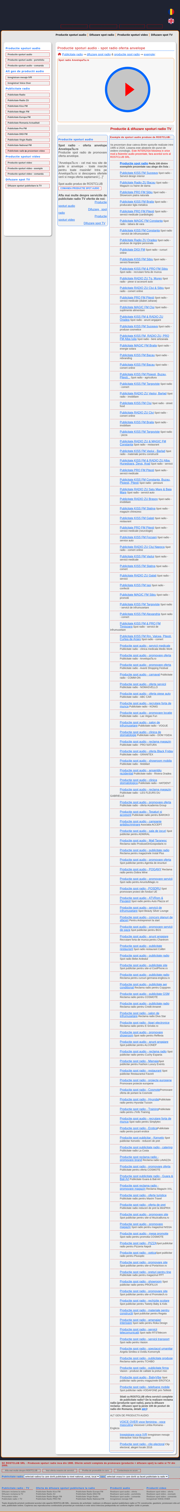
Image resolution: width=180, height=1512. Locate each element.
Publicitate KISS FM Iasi (135, 585)
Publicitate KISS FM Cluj (135, 403)
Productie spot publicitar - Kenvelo (142, 1137)
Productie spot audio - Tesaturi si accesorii (141, 813)
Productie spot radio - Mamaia (139, 1061)
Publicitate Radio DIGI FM (88, 1494)
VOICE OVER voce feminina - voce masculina (142, 1423)
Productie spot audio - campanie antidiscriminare (140, 823)
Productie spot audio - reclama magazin (145, 741)
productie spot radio (127, 54)
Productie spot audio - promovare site (144, 1214)
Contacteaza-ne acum (127, 1470)
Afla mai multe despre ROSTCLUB (21, 1470)
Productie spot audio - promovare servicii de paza (146, 928)
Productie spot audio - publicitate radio (144, 850)
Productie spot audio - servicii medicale (145, 645)
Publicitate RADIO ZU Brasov (139, 499)
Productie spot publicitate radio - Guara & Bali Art (146, 1178)
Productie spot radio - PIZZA (138, 1243)
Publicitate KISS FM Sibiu (136, 259)
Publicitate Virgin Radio (20, 140)
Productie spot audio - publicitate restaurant (141, 947)
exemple (149, 54)
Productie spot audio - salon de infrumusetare (140, 724)
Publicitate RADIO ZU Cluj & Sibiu (142, 287)
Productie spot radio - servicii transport (144, 1339)
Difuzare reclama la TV (12, 1494)
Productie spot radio (134, 163)
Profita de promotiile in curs (95, 1470)
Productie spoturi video (132, 34)
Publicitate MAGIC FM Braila (138, 345)
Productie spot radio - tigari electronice (144, 1022)
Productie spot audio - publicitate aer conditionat (143, 986)
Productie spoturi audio (71, 34)
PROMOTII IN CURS (132, 26)
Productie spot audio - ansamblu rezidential (140, 772)
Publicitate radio (72, 54)
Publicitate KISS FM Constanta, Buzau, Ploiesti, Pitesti (145, 481)
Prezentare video (10, 1496)
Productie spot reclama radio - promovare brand (139, 1158)
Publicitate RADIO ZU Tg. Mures (141, 278)
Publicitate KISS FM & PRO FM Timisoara (140, 625)
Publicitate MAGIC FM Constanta (141, 220)
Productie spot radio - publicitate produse (146, 1358)
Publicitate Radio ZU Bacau (137, 182)
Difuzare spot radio (101, 34)
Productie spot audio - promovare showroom (141, 1034)
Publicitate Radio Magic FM (49, 1496)
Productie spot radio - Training (139, 1109)
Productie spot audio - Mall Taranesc (143, 840)
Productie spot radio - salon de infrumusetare (139, 1015)
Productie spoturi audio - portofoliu (26, 60)
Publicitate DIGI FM (17, 134)
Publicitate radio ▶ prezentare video (26, 151)
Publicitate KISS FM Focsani (138, 537)
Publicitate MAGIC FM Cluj (137, 307)
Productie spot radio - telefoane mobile (145, 1387)
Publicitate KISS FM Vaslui (137, 556)
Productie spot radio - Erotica (138, 1128)
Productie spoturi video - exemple (25, 168)
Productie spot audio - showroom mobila (146, 760)
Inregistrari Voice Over (19, 83)
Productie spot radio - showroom (141, 1281)
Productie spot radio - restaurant (140, 1070)
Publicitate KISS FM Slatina (137, 508)
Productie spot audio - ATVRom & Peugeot (141, 899)
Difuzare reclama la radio (13, 1491)
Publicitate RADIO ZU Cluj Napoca (142, 546)
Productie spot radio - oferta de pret (143, 1204)
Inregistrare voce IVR (133, 1434)
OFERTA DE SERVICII (103, 26)
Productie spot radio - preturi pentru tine (145, 1272)
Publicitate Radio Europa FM (89, 1491)
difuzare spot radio (99, 54)
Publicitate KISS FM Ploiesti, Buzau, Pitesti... (143, 376)
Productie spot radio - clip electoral (142, 1444)
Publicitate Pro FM (17, 128)
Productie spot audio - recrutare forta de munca (145, 705)
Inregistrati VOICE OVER (158, 1499)
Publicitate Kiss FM (18, 106)
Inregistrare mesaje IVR (20, 77)
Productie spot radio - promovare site (143, 1262)
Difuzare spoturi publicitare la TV (25, 185)
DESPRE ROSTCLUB (74, 26)
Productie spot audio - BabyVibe (140, 1377)
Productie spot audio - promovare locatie (146, 712)
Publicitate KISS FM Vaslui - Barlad (142, 451)
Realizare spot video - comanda (161, 1496)
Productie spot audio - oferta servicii (143, 684)
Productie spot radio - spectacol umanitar (146, 1348)
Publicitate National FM (20, 145)
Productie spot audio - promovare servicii (146, 878)
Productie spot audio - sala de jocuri (143, 830)
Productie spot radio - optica (138, 1252)
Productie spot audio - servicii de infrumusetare (141, 909)
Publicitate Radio (16, 95)
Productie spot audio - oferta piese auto (145, 693)
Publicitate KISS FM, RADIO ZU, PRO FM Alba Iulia (144, 337)
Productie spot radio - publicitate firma (144, 1367)
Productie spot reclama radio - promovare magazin (139, 1187)
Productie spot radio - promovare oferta (145, 1166)
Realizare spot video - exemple (161, 1494)
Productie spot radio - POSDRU (140, 888)
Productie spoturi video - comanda (25, 174)
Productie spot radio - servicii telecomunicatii (138, 1331)
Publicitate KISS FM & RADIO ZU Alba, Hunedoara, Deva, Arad (145, 462)
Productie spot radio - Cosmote (140, 1089)
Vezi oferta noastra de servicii (60, 1470)
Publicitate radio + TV (12, 1499)
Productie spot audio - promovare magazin (141, 1226)
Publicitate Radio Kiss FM (48, 1491)
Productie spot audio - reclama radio (143, 1051)
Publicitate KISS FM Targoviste (140, 383)
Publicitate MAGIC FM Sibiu (138, 594)
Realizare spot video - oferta (160, 1491)
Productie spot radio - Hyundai (139, 1099)
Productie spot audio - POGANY (140, 869)
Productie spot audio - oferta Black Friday (146, 751)
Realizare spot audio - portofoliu (125, 1494)
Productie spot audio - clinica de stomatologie (140, 734)
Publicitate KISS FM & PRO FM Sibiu (144, 268)
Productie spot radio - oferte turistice (143, 1195)
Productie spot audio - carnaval (140, 674)
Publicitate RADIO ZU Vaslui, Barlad (143, 393)
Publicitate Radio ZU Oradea (138, 240)
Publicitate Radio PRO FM (48, 1499)
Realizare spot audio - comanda (125, 1496)
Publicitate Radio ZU (18, 100)
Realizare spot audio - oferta (123, 1491)
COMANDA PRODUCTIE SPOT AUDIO (79, 188)
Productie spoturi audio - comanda (26, 65)
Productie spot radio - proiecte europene (146, 1080)
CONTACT (154, 26)
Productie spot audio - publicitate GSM (144, 993)
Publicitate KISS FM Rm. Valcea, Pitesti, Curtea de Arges (146, 638)
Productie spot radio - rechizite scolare (144, 1300)
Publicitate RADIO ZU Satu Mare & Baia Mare (146, 491)
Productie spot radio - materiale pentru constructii (144, 1312)
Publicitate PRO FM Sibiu (136, 192)
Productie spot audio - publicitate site (143, 965)
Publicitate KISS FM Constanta (140, 230)
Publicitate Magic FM (18, 111)
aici (144, 1408)
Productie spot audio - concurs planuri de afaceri (146, 919)
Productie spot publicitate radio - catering (146, 1147)
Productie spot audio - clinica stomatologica (138, 782)
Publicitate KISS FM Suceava (139, 172)
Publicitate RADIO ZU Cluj (137, 412)
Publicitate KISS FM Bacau (137, 355)
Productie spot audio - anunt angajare (144, 936)
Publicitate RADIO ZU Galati (138, 575)
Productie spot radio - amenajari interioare (140, 1321)
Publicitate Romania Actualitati (24, 123)
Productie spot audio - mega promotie (144, 1233)
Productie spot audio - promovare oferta (145, 655)
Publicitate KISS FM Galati (137, 518)
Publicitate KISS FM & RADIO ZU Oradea (141, 318)
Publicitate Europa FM (19, 117)
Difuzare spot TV (162, 34)
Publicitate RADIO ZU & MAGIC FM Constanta (143, 443)
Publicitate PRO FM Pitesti (137, 211)
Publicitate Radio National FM (90, 1499)
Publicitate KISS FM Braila (137, 201)
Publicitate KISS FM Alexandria (140, 614)
